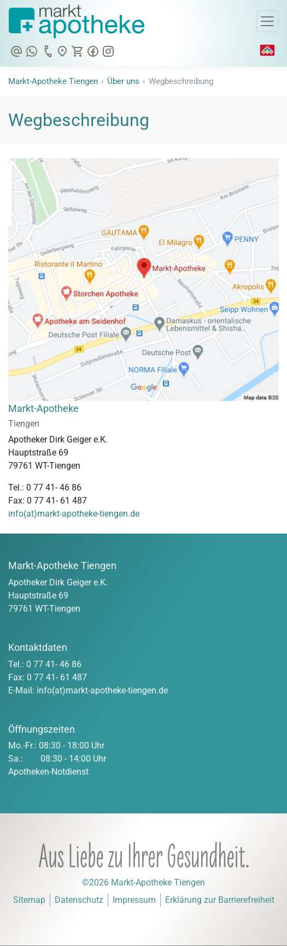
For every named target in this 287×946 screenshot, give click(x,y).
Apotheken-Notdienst (48, 772)
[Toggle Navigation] (267, 21)
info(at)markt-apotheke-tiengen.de (73, 513)
